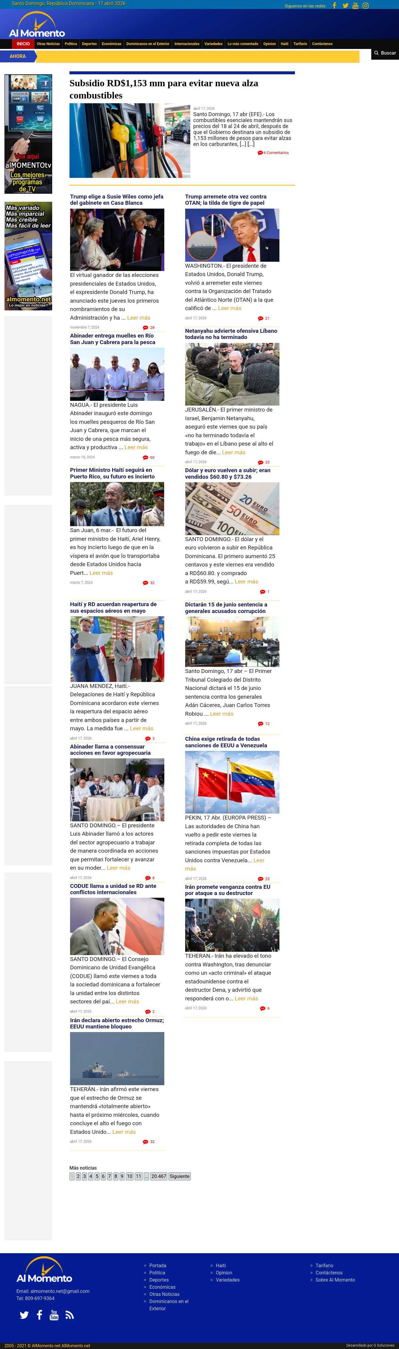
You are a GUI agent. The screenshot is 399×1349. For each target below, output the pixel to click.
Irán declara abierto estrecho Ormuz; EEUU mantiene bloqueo (117, 1023)
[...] (251, 144)
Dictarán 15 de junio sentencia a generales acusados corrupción (226, 607)
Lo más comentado (243, 44)
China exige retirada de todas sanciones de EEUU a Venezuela (226, 742)
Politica (71, 44)
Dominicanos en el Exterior (147, 44)
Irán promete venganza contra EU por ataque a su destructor (227, 890)
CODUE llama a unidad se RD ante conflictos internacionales (113, 889)
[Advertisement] (28, 405)
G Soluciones (384, 1345)
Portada (157, 1265)
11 (138, 1176)
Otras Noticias (48, 44)
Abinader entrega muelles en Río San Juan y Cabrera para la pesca (112, 338)
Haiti (284, 44)
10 (129, 1176)
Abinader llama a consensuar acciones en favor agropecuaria (110, 749)
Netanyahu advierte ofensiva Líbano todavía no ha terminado (231, 334)
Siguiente (179, 1176)
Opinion (269, 44)
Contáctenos (322, 44)
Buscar (388, 53)
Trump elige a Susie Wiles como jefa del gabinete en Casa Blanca (116, 199)
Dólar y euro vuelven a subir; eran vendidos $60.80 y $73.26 (227, 473)
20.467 (158, 1176)
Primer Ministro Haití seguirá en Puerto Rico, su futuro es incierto (112, 473)
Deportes (89, 44)
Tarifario (300, 44)
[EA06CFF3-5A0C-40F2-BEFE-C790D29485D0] (28, 133)
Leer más (139, 317)
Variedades (214, 44)
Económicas (111, 44)
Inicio (23, 44)
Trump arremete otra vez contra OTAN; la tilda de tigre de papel (226, 199)
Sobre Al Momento (335, 1280)
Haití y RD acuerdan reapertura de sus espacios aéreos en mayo (113, 607)
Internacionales (186, 44)
